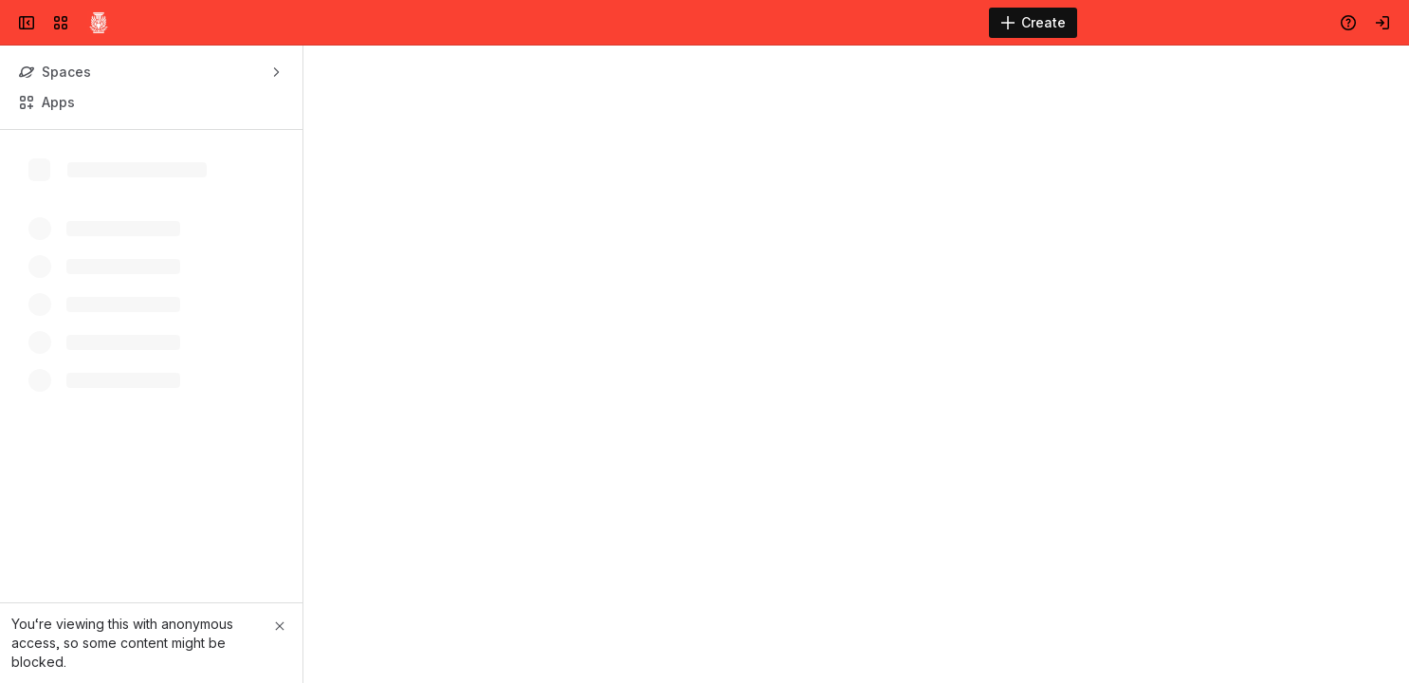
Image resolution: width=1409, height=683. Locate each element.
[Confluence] (98, 23)
